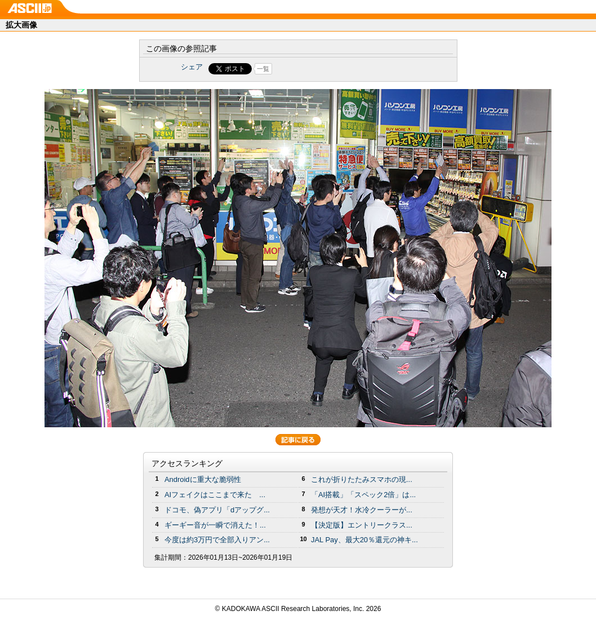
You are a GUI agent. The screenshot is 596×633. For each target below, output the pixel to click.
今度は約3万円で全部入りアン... (217, 539)
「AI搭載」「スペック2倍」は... (363, 494)
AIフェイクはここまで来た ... (214, 494)
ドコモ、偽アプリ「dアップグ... (217, 510)
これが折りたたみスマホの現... (361, 479)
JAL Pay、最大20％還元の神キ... (364, 539)
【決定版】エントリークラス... (361, 525)
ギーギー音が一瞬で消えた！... (215, 525)
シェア (192, 67)
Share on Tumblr (340, 68)
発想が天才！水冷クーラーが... (361, 510)
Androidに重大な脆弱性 (202, 479)
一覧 (263, 68)
